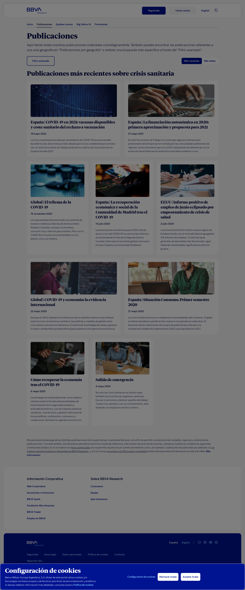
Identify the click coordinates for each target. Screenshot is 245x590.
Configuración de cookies (141, 576)
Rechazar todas (168, 576)
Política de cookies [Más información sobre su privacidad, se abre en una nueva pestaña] (83, 585)
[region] (122, 576)
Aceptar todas (190, 576)
